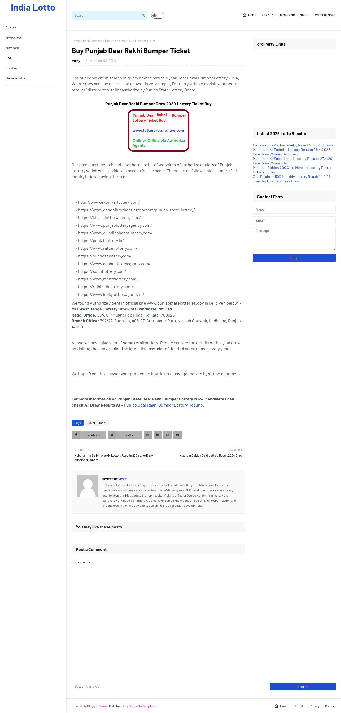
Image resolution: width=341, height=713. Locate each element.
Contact (330, 706)
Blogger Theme (97, 706)
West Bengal (325, 15)
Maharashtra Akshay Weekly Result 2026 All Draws (293, 145)
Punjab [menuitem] (10, 27)
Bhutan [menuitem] (11, 68)
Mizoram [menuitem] (12, 48)
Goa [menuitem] (8, 58)
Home (249, 15)
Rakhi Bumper (92, 40)
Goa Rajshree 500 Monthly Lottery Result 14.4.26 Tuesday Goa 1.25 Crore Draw (292, 178)
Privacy (315, 706)
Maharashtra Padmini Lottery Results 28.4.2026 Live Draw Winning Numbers (291, 151)
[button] (157, 15)
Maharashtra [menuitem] (15, 78)
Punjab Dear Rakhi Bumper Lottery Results (163, 404)
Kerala (267, 15)
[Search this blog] (171, 686)
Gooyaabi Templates (143, 706)
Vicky (76, 61)
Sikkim (305, 15)
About (299, 706)
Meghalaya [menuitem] (13, 37)
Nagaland (287, 15)
